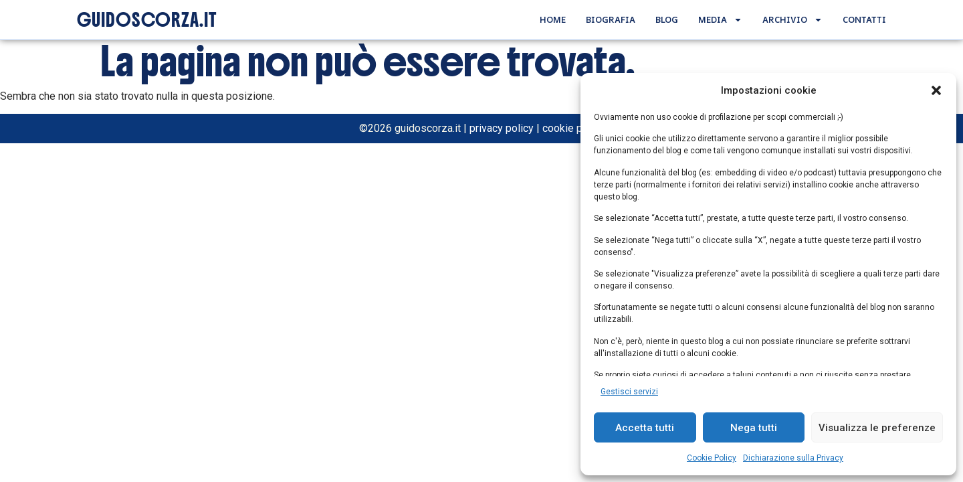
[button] (936, 90)
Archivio (792, 19)
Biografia (610, 19)
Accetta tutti (644, 428)
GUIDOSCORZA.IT (147, 20)
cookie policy (573, 128)
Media (720, 19)
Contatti (864, 19)
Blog (666, 19)
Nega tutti (753, 428)
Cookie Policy (711, 458)
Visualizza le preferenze (877, 428)
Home (553, 19)
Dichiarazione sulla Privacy (793, 458)
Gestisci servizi (629, 391)
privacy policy (501, 128)
